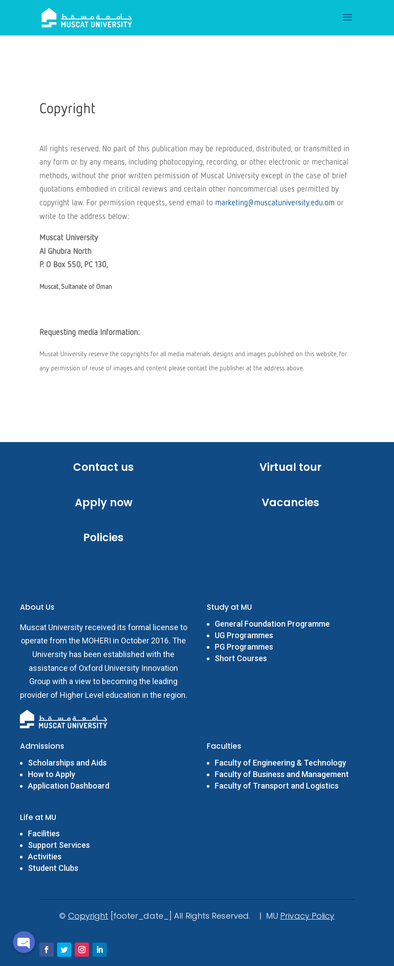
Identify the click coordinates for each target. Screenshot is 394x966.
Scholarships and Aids (67, 762)
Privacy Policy (307, 915)
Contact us (103, 467)
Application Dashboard (68, 785)
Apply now (103, 502)
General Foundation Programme (272, 623)
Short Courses (241, 658)
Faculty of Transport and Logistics (277, 785)
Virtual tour (290, 467)
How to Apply (51, 774)
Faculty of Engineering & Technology (281, 762)
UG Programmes (244, 635)
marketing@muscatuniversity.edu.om (275, 203)
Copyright (88, 915)
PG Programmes (244, 646)
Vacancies (290, 502)
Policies (103, 537)
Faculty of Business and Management (282, 774)
